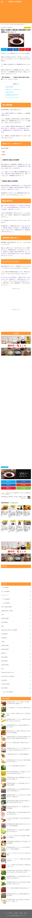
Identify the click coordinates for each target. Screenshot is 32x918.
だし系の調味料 (5, 587)
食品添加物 (4, 680)
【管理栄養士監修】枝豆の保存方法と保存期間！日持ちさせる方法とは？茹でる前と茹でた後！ (18, 871)
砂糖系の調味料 (5, 645)
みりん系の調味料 (5, 591)
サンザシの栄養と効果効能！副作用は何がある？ (17, 888)
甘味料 (2, 641)
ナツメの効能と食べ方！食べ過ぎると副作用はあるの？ (18, 708)
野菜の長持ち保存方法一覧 (7, 672)
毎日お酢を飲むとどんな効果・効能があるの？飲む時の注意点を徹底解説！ (18, 731)
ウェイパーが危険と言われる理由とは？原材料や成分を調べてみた (18, 865)
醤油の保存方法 (9, 92)
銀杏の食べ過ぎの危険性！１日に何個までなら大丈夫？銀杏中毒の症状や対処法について (18, 772)
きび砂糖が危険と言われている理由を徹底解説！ (17, 754)
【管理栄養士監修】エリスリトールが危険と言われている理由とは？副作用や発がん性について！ (18, 749)
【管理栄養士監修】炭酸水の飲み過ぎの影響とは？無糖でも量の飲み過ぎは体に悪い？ (18, 801)
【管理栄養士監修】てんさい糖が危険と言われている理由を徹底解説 (18, 784)
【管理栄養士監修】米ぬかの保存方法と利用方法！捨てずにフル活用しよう (18, 900)
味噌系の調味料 (5, 618)
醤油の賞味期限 (9, 86)
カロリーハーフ (5, 595)
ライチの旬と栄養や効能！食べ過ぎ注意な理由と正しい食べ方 (18, 819)
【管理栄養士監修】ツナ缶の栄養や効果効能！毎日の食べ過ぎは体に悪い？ (18, 813)
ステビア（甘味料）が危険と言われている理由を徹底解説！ (18, 714)
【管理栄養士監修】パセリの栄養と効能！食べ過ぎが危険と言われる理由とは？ (18, 877)
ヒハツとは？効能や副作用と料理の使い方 (16, 765)
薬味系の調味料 (5, 649)
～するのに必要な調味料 (7, 691)
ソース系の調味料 (5, 599)
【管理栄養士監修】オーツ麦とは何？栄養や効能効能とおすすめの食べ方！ (18, 760)
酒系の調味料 (4, 657)
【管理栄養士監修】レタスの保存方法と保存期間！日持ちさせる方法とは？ (18, 830)
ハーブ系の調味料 (5, 603)
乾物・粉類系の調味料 (6, 606)
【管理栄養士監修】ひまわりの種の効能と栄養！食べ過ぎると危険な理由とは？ (18, 790)
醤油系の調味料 (5, 467)
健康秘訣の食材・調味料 (7, 610)
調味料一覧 (4, 653)
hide (18, 83)
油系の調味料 (4, 633)
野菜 (2, 668)
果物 (2, 626)
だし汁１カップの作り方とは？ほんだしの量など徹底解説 (18, 853)
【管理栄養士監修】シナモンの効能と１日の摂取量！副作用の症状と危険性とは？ (17, 702)
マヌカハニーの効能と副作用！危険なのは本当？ (17, 742)
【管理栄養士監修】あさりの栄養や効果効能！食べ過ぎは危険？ (18, 894)
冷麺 (2, 614)
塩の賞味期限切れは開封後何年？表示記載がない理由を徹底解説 (18, 842)
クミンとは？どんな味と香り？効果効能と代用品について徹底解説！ (18, 836)
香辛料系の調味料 (5, 684)
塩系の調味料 (4, 622)
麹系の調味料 (4, 688)
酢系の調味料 (4, 660)
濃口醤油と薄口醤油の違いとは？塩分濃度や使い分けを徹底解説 (18, 807)
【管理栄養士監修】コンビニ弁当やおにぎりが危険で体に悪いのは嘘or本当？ (18, 795)
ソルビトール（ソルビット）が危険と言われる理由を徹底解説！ (18, 859)
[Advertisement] (16, 13)
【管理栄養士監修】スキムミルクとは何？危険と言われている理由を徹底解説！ (18, 848)
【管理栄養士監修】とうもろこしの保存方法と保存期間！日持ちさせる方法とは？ (18, 720)
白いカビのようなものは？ (12, 97)
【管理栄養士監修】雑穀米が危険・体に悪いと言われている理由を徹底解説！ (18, 824)
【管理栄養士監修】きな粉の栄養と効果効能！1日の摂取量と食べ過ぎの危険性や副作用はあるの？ (18, 737)
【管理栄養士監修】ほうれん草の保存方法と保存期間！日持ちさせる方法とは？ (18, 883)
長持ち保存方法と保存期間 (7, 676)
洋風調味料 (4, 637)
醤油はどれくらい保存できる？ (13, 89)
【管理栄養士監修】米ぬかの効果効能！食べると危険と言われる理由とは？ (18, 778)
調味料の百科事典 (15, 915)
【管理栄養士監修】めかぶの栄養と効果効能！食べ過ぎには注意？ (18, 726)
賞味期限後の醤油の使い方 (12, 94)
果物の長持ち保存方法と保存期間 (9, 630)
